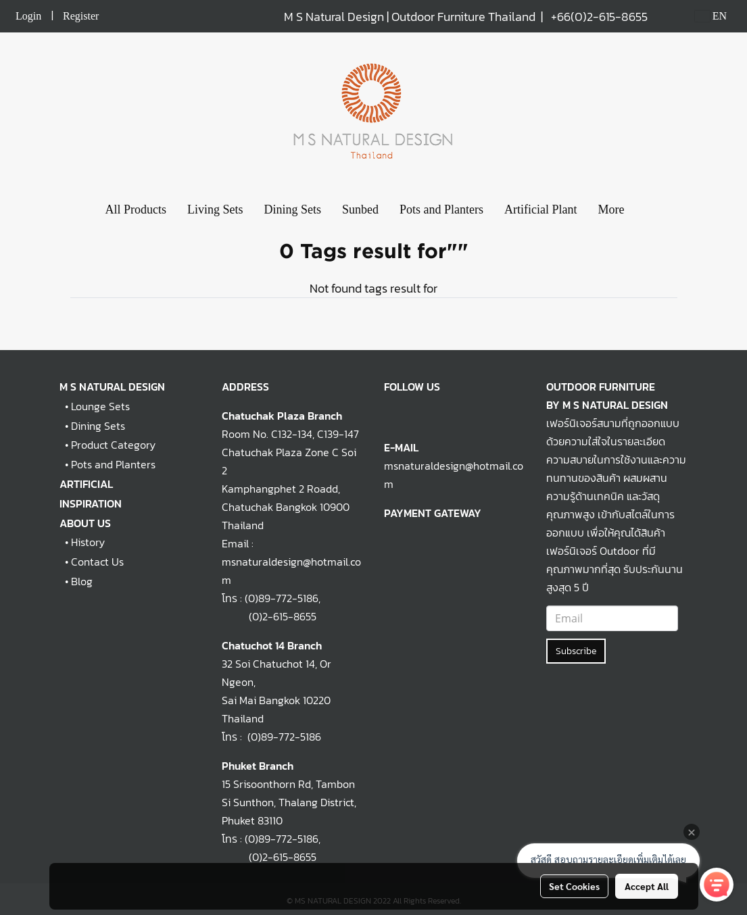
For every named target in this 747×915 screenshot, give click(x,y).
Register (81, 16)
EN (711, 16)
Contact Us (97, 561)
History (88, 542)
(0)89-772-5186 (281, 598)
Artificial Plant (540, 209)
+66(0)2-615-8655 (599, 16)
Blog (82, 581)
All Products (135, 209)
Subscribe (576, 651)
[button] (647, 210)
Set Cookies (574, 886)
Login (28, 16)
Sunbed (360, 209)
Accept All (647, 886)
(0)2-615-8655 (269, 616)
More (611, 209)
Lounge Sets (100, 406)
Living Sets (215, 209)
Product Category (113, 445)
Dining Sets (293, 209)
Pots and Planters (441, 209)
